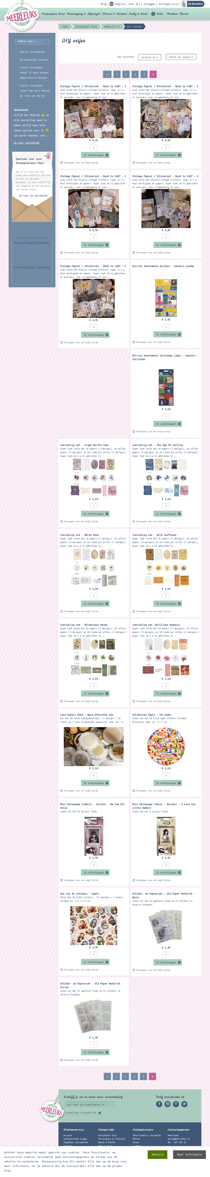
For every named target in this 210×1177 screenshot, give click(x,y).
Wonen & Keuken (114, 14)
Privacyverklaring (74, 1153)
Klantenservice (74, 1129)
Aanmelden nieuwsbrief (81, 1112)
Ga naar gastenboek (27, 142)
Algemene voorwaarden (76, 1142)
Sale (160, 14)
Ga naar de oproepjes (33, 195)
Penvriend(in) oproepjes (147, 1135)
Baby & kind (138, 14)
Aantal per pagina (181, 57)
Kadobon (137, 1146)
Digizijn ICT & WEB (187, 1173)
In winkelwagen (94, 155)
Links (136, 1149)
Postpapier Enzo (53, 14)
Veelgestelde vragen (75, 1139)
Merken (172, 14)
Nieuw (184, 14)
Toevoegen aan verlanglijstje (81, 163)
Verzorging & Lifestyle (83, 14)
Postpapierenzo (143, 1129)
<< (107, 74)
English (68, 1146)
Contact (68, 1149)
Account (68, 1135)
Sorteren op (150, 57)
